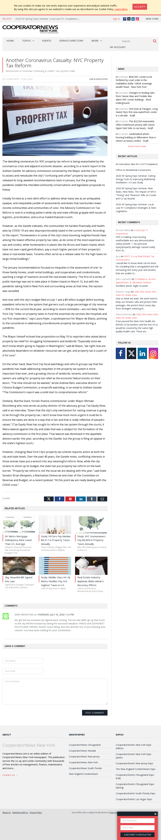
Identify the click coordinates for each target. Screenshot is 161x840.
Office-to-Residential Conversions (133, 170)
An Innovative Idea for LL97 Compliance (137, 164)
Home (10, 40)
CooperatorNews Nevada (82, 750)
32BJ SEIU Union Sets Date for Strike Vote (136, 293)
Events (46, 40)
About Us (6, 812)
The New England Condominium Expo (135, 769)
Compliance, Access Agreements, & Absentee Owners (136, 280)
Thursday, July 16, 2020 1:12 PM (55, 614)
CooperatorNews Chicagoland (85, 744)
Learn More (121, 9)
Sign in (116, 18)
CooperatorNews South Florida (85, 768)
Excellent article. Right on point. (132, 285)
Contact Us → (10, 775)
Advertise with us (20, 812)
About (6, 734)
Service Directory (71, 40)
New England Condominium (83, 773)
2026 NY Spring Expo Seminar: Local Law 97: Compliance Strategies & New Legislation (63, 18)
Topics (26, 40)
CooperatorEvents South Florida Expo (135, 793)
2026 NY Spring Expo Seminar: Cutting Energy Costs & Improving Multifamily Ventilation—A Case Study (135, 179)
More (95, 40)
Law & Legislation (98, 79)
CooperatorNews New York (83, 762)
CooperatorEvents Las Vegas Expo (134, 799)
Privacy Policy (36, 812)
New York (152, 18)
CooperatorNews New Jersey (84, 756)
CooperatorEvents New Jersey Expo (134, 763)
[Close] (139, 7)
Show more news (137, 146)
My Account (118, 47)
